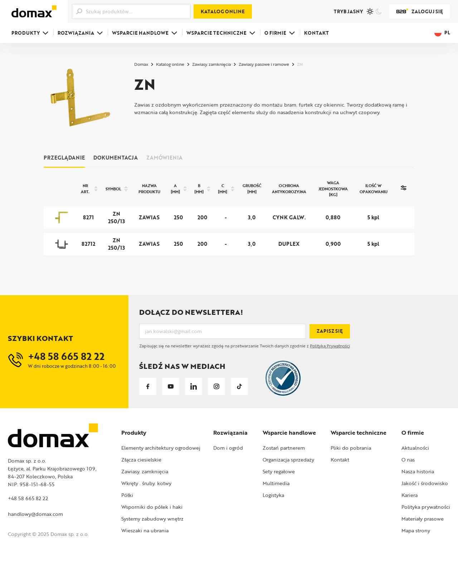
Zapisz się (330, 331)
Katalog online (223, 11)
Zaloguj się (419, 11)
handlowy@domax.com (35, 514)
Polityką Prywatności (330, 345)
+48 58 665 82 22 (28, 498)
